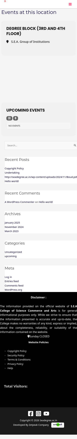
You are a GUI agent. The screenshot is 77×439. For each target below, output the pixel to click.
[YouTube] (46, 414)
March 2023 (12, 231)
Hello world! (12, 181)
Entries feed (12, 281)
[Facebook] (31, 414)
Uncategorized (13, 252)
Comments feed (14, 285)
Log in (8, 277)
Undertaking (12, 172)
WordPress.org (13, 289)
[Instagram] (38, 414)
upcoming (11, 256)
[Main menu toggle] (70, 4)
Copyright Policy (14, 168)
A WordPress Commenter (19, 202)
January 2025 (12, 222)
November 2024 (14, 227)
